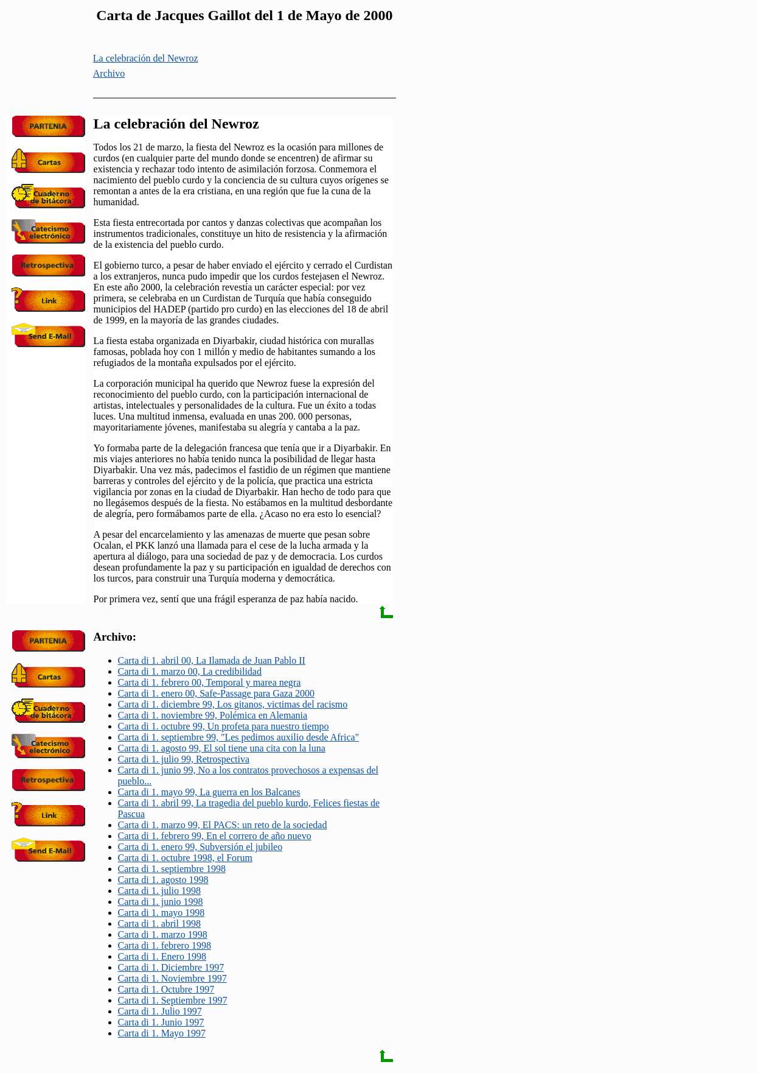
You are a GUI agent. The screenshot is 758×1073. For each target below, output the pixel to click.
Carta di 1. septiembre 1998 (172, 869)
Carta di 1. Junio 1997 (161, 1022)
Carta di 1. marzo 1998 (162, 934)
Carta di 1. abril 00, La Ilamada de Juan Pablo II (211, 660)
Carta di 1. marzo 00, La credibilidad (190, 671)
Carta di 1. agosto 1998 (163, 879)
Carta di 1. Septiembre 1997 (173, 1000)
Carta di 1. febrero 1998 (164, 945)
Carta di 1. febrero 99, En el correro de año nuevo (214, 836)
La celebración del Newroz (145, 58)
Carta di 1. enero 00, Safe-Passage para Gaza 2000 (216, 693)
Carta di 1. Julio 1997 (160, 1011)
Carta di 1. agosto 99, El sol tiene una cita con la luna (221, 748)
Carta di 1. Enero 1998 (162, 956)
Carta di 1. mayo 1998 (161, 912)
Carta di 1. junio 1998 (160, 901)
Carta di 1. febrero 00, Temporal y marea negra (209, 682)
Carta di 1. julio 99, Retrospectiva (183, 759)
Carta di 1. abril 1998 (159, 923)
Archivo (109, 73)
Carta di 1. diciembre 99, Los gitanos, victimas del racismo (233, 704)
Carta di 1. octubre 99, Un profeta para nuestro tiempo (223, 726)
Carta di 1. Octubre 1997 (166, 989)
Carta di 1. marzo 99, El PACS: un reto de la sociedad (222, 825)
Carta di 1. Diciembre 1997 (171, 967)
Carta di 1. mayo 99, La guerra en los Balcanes (209, 792)
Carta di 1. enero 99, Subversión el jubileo (200, 847)
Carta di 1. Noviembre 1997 (172, 978)
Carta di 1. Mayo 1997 (162, 1033)
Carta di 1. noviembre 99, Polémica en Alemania (212, 715)
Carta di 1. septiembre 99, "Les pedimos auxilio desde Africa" (239, 737)
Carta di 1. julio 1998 (159, 890)
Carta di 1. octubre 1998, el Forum (185, 858)
